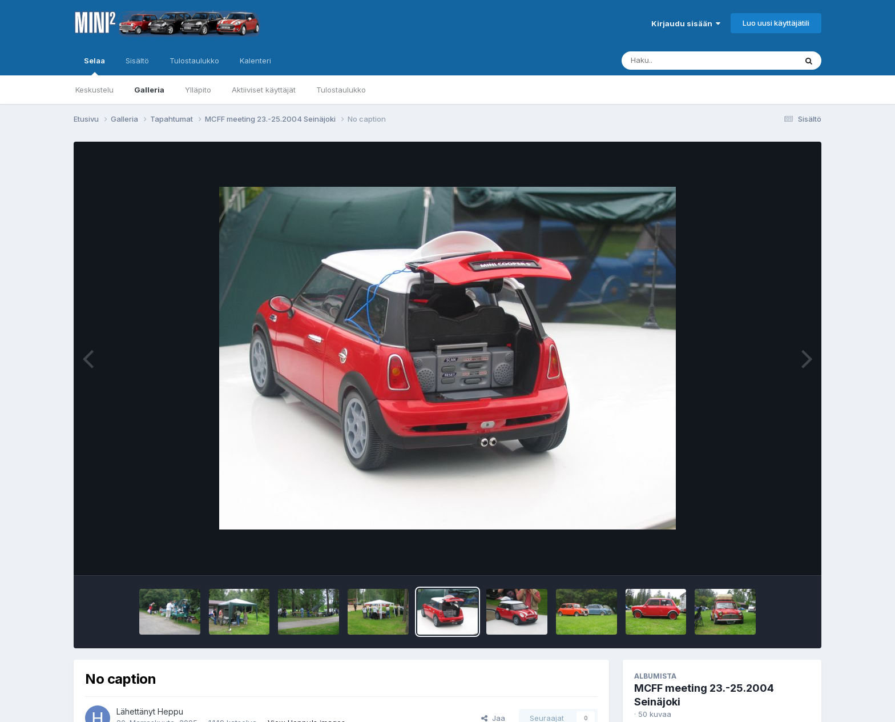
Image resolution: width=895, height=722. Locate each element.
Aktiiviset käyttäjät (264, 89)
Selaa (94, 65)
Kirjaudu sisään (685, 23)
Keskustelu (94, 89)
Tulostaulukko (341, 89)
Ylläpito (198, 89)
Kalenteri (255, 60)
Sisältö (137, 60)
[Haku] (688, 60)
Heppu (170, 711)
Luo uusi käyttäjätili (776, 22)
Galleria (149, 89)
